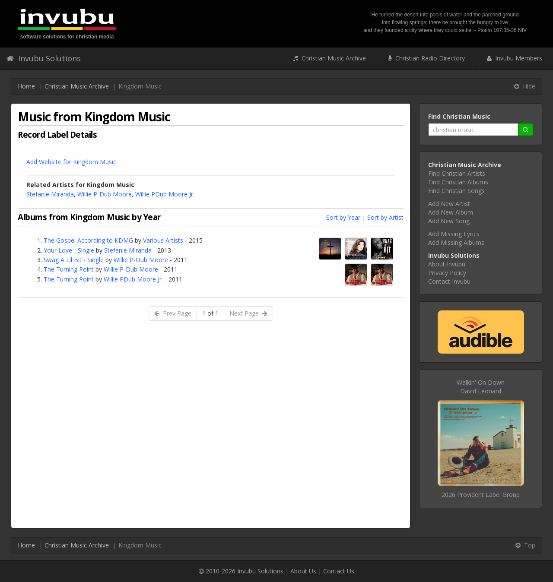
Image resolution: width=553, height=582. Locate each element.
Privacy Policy (447, 273)
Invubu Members (514, 58)
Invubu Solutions (43, 58)
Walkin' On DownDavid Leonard (481, 386)
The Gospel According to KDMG (88, 240)
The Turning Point (69, 269)
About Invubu (446, 264)
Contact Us (338, 571)
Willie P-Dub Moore (104, 194)
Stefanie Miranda (50, 194)
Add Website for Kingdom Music (71, 162)
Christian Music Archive (329, 58)
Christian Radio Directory (426, 58)
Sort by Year (343, 217)
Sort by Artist (385, 217)
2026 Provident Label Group (481, 494)
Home (26, 86)
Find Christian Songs (456, 191)
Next (248, 313)
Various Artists (163, 240)
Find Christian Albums (458, 182)
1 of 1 (210, 313)
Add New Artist (449, 203)
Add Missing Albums (456, 242)
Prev (172, 313)
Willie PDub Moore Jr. (164, 194)
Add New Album (450, 212)
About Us (303, 571)
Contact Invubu (449, 281)
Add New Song (449, 221)
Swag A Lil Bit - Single (74, 260)
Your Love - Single (69, 250)
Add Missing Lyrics (454, 234)
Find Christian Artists (456, 173)
